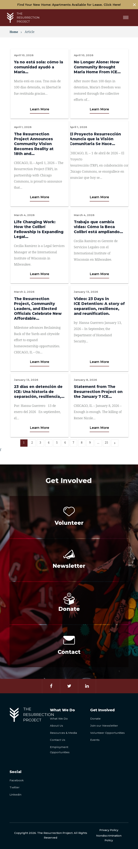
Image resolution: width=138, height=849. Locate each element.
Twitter (15, 787)
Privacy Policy (108, 830)
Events (95, 740)
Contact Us (57, 740)
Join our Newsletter (104, 725)
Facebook (17, 780)
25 (106, 442)
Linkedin (15, 794)
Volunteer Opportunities (107, 733)
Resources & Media (63, 733)
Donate (95, 718)
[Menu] (127, 17)
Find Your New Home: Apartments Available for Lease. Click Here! (69, 4)
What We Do (59, 718)
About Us (56, 725)
